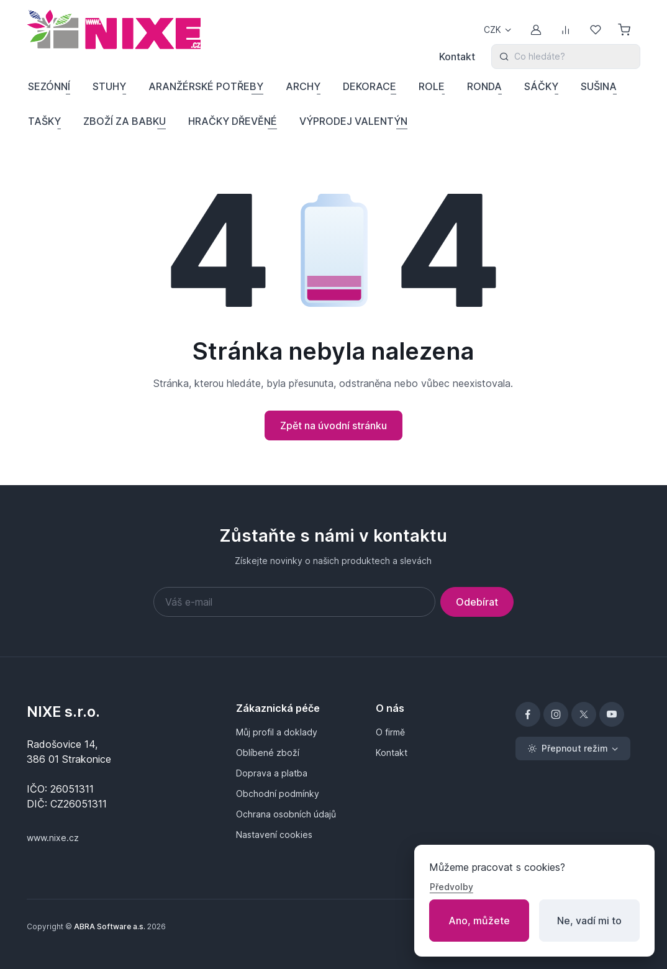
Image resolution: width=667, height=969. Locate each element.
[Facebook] (527, 714)
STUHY (109, 86)
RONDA (484, 86)
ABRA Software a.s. (109, 926)
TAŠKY (44, 121)
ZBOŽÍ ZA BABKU (124, 121)
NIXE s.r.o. (63, 712)
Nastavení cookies (274, 834)
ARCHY (303, 86)
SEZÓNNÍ (49, 86)
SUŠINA (599, 86)
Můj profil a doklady (276, 732)
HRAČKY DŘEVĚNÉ (232, 121)
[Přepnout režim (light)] (572, 748)
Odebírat (477, 602)
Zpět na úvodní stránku (333, 425)
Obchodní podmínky (277, 793)
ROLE (432, 86)
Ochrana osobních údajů (286, 814)
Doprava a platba (271, 773)
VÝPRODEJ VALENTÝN (353, 121)
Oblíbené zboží (267, 752)
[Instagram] (555, 714)
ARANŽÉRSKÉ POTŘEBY (205, 86)
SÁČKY (541, 86)
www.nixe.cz (53, 837)
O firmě (390, 732)
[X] (583, 714)
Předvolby (451, 886)
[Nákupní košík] (625, 30)
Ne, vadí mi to (589, 920)
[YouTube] (611, 714)
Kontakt (457, 56)
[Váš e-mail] (294, 602)
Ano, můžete (479, 920)
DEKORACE (369, 86)
